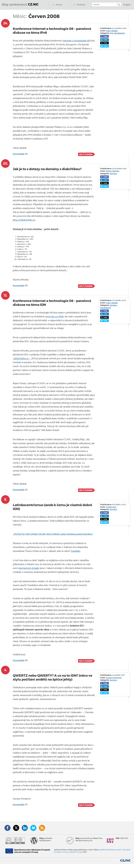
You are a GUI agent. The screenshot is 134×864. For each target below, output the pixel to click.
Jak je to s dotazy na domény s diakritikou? (47, 169)
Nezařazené (119, 33)
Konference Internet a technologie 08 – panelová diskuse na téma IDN (52, 303)
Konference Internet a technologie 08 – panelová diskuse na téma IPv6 (52, 31)
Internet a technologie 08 (76, 40)
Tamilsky (75, 551)
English (127, 4)
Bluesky (33, 828)
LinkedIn (25, 828)
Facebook (7, 828)
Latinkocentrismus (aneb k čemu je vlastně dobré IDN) (52, 507)
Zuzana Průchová (113, 678)
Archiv (59, 4)
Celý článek (86, 154)
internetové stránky (28, 568)
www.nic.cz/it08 (54, 316)
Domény (113, 173)
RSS (42, 828)
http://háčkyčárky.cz (24, 220)
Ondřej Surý (111, 507)
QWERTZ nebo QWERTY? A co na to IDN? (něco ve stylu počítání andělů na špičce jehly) (52, 677)
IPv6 (111, 33)
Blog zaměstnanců (20, 4)
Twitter (16, 828)
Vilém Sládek (112, 31)
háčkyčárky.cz (21, 358)
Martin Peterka (112, 171)
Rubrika (81, 4)
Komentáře (18, 154)
